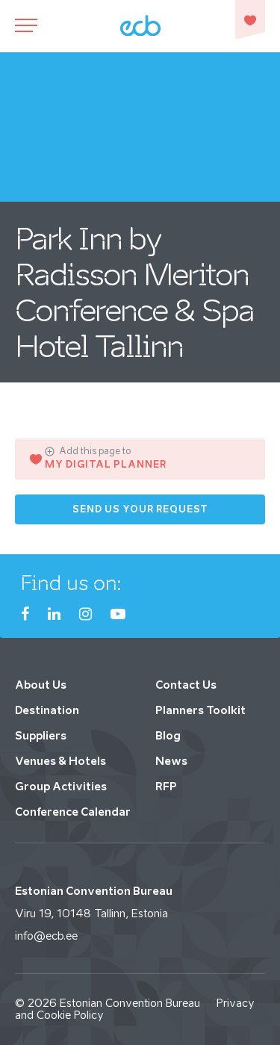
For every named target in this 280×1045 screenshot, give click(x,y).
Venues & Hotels (60, 760)
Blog (168, 735)
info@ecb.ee (46, 935)
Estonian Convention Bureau (130, 1002)
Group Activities (61, 786)
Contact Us (186, 684)
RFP (166, 786)
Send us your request (140, 509)
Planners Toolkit (200, 710)
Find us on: (71, 583)
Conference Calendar (73, 811)
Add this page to (88, 451)
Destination (47, 710)
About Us (40, 684)
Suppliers (40, 735)
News (171, 760)
